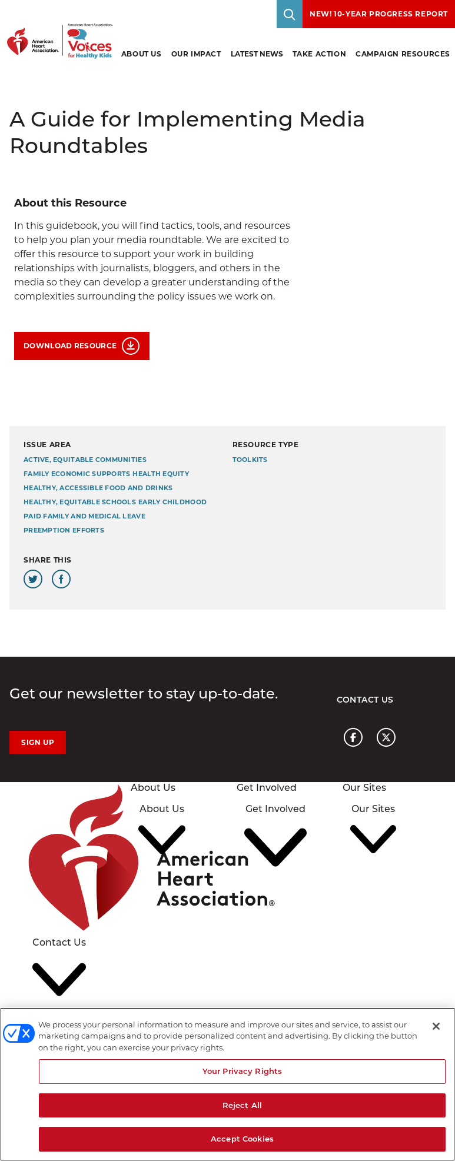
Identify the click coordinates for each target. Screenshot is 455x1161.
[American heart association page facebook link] (353, 737)
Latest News (257, 53)
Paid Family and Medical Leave (84, 516)
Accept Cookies (242, 1138)
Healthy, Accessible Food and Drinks (98, 488)
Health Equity (160, 474)
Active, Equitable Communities (85, 460)
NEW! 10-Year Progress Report (379, 13)
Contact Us (365, 699)
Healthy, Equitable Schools (80, 502)
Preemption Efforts (64, 530)
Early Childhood (172, 502)
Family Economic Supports (77, 474)
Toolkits (250, 460)
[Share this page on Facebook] (61, 579)
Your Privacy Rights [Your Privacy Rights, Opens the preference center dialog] (242, 1071)
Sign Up (37, 742)
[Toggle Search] (290, 14)
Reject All (242, 1105)
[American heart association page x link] (386, 737)
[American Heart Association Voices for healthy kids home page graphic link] (56, 29)
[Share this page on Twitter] (33, 579)
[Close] (436, 1026)
